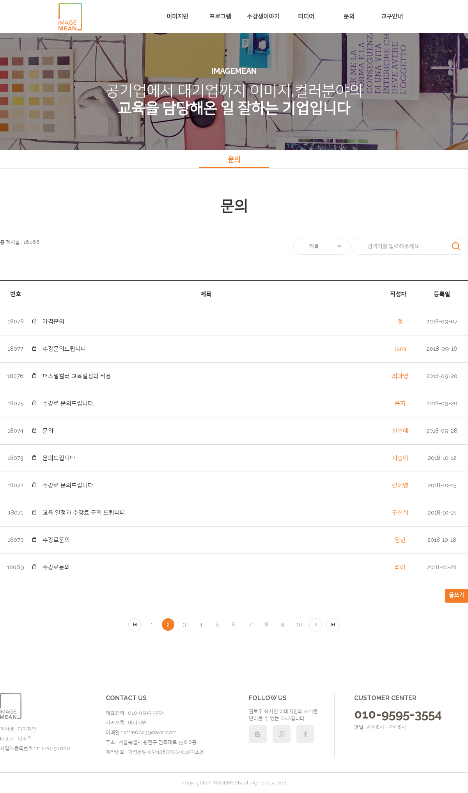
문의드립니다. (54, 458)
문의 (349, 16)
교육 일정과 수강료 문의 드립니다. (79, 512)
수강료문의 (50, 540)
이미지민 (177, 16)
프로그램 (220, 16)
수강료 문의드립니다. (63, 403)
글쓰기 (456, 595)
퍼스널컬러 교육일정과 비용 (71, 376)
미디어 (306, 16)
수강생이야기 (263, 16)
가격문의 (47, 321)
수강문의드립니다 (58, 349)
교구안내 (392, 16)
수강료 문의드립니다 (62, 485)
